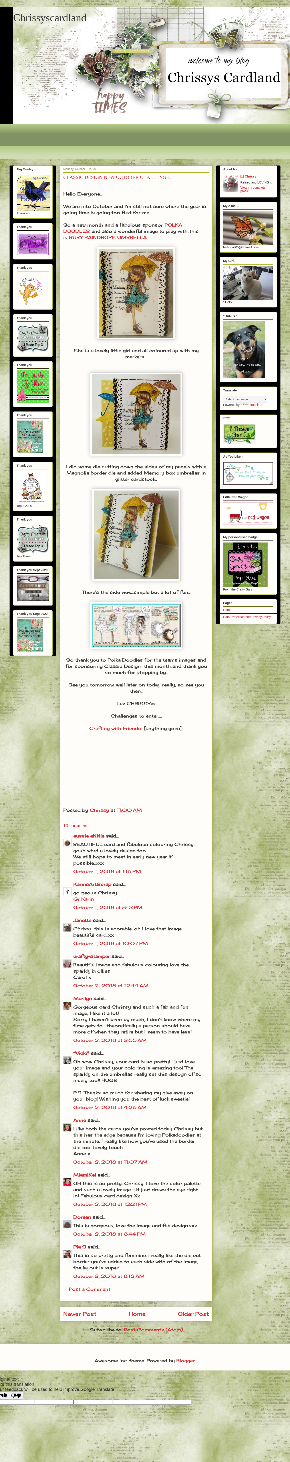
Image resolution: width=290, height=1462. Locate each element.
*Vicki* (81, 1053)
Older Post (193, 1313)
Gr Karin (83, 899)
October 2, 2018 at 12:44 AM (111, 985)
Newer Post (79, 1313)
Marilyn (82, 998)
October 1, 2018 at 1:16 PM (107, 871)
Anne (79, 1120)
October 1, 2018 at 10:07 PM (110, 943)
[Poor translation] (16, 1395)
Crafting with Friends (115, 728)
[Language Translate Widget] (245, 399)
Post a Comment (89, 1289)
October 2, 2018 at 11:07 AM (110, 1162)
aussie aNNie (88, 836)
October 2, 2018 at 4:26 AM (110, 1107)
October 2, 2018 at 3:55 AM (110, 1040)
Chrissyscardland (50, 18)
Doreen (82, 1217)
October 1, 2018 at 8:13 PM (107, 907)
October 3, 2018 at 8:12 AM (109, 1276)
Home (137, 1313)
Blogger (185, 1360)
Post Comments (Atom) (153, 1329)
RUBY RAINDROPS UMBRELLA (108, 237)
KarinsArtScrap (92, 884)
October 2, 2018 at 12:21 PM (110, 1204)
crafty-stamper (91, 956)
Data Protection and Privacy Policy (247, 617)
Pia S (79, 1247)
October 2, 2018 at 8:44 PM (109, 1234)
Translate (251, 405)
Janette (82, 920)
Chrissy (250, 176)
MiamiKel (84, 1175)
